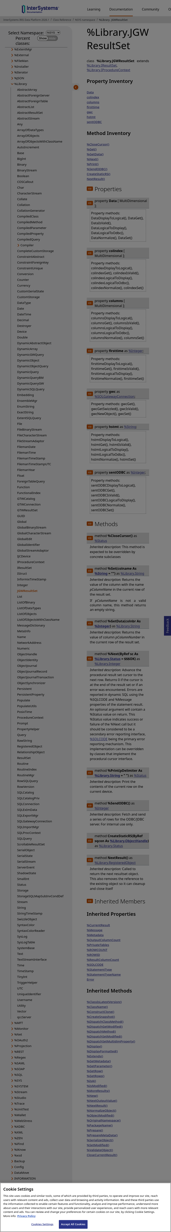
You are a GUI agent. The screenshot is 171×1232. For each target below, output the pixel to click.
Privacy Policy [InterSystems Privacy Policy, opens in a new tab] (26, 1220)
